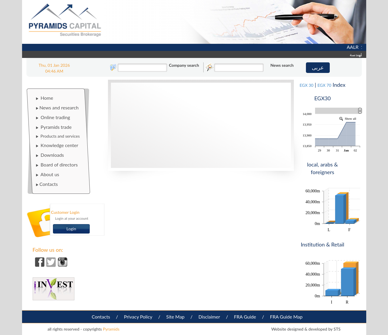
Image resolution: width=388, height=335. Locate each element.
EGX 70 (324, 85)
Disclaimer (209, 316)
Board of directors (57, 164)
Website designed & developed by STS (305, 328)
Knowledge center (57, 145)
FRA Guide (245, 316)
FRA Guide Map (286, 316)
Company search (184, 65)
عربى (318, 67)
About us (47, 174)
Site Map (175, 316)
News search (282, 65)
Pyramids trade (53, 127)
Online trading (53, 117)
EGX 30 (306, 85)
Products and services (58, 136)
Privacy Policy (138, 316)
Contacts (47, 184)
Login (71, 228)
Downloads (50, 155)
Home (44, 98)
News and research (57, 107)
